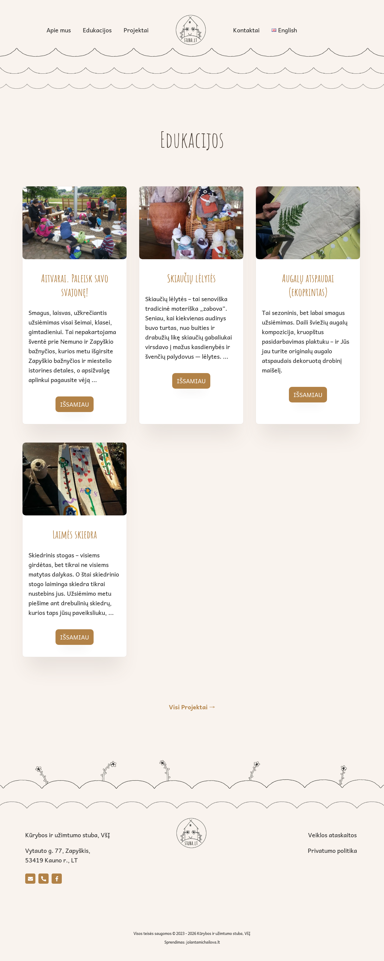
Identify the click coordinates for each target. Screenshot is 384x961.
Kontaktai (246, 30)
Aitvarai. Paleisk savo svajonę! (74, 285)
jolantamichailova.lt (203, 942)
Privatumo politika (332, 850)
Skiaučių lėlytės (191, 278)
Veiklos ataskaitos (332, 835)
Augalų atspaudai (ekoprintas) (308, 285)
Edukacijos (97, 30)
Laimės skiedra (74, 534)
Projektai (136, 30)
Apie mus (58, 30)
